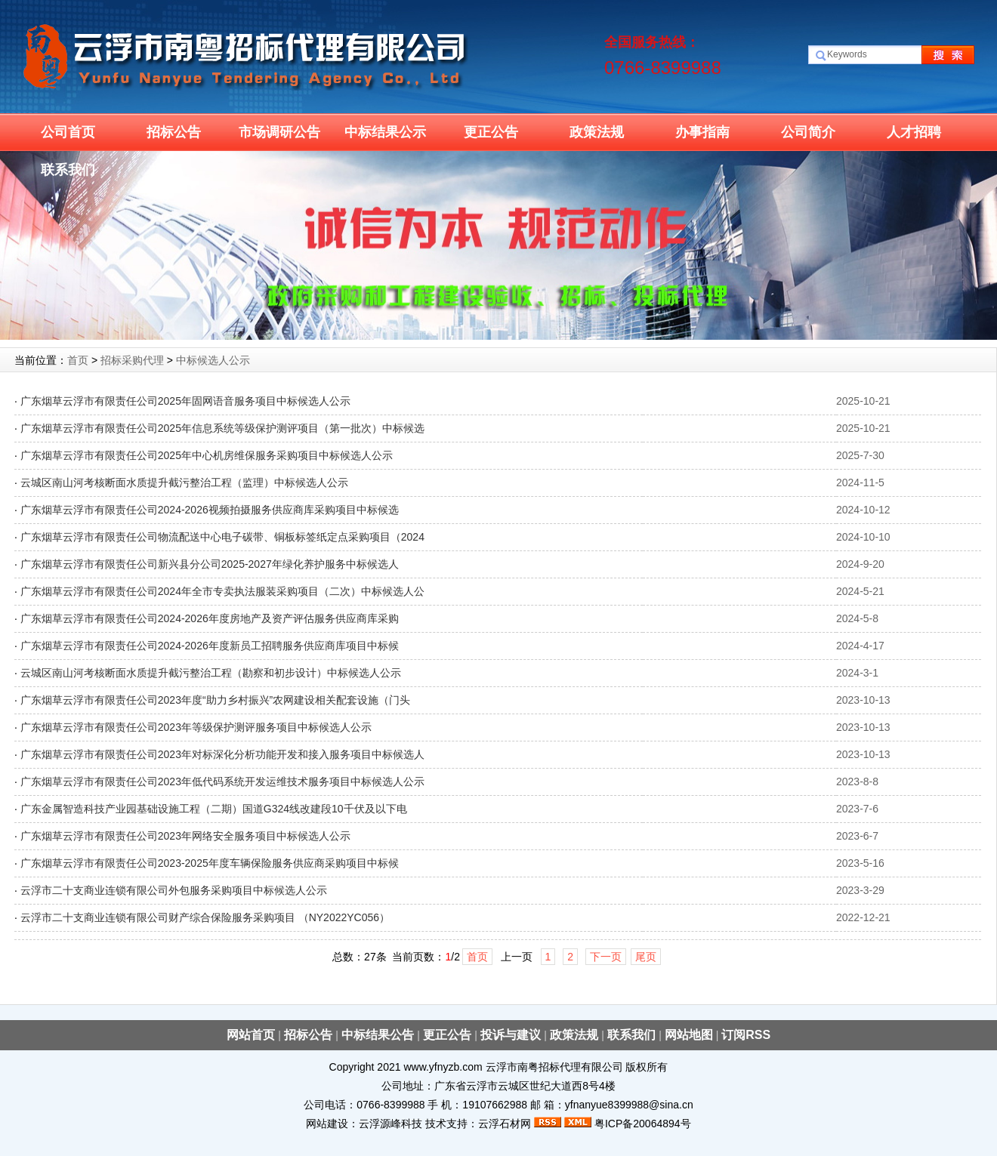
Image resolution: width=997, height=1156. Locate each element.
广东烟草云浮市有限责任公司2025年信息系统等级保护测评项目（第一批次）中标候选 (222, 428)
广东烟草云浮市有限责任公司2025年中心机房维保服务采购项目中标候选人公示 (206, 455)
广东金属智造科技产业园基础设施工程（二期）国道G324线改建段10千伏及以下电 (213, 809)
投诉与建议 (512, 1034)
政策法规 (596, 132)
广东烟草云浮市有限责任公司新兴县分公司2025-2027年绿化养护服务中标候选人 (209, 564)
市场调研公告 (279, 132)
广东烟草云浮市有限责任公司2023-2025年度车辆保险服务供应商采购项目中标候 (209, 863)
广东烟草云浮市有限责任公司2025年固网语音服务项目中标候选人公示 (185, 401)
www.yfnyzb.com (442, 1067)
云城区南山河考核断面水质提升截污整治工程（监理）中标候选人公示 (184, 482)
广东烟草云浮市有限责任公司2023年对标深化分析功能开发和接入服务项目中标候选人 (222, 754)
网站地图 (689, 1034)
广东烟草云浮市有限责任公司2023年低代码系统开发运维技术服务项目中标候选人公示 (222, 781)
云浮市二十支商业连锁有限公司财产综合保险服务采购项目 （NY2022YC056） (205, 917)
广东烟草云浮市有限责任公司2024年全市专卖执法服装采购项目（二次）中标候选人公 (222, 591)
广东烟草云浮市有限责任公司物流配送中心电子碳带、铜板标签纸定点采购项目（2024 (222, 537)
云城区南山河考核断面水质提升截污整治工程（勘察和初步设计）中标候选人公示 (210, 673)
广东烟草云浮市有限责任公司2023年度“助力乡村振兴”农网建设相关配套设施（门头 (215, 700)
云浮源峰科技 (390, 1123)
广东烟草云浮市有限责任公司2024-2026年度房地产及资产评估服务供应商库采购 (209, 618)
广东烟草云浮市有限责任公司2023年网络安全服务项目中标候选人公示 (185, 836)
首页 (77, 360)
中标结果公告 (379, 1034)
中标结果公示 (385, 132)
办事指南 (702, 132)
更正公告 (491, 132)
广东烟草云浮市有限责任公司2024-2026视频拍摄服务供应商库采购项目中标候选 (209, 510)
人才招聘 (914, 132)
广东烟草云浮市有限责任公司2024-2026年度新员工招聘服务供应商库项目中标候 (209, 646)
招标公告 (174, 132)
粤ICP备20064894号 (642, 1123)
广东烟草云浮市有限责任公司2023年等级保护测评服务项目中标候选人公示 (196, 727)
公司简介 (808, 132)
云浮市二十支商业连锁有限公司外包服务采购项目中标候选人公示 (173, 890)
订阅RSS (745, 1034)
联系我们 (68, 169)
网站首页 (252, 1034)
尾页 (645, 957)
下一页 (606, 957)
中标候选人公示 (213, 360)
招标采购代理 (132, 360)
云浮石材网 (504, 1123)
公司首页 (68, 132)
